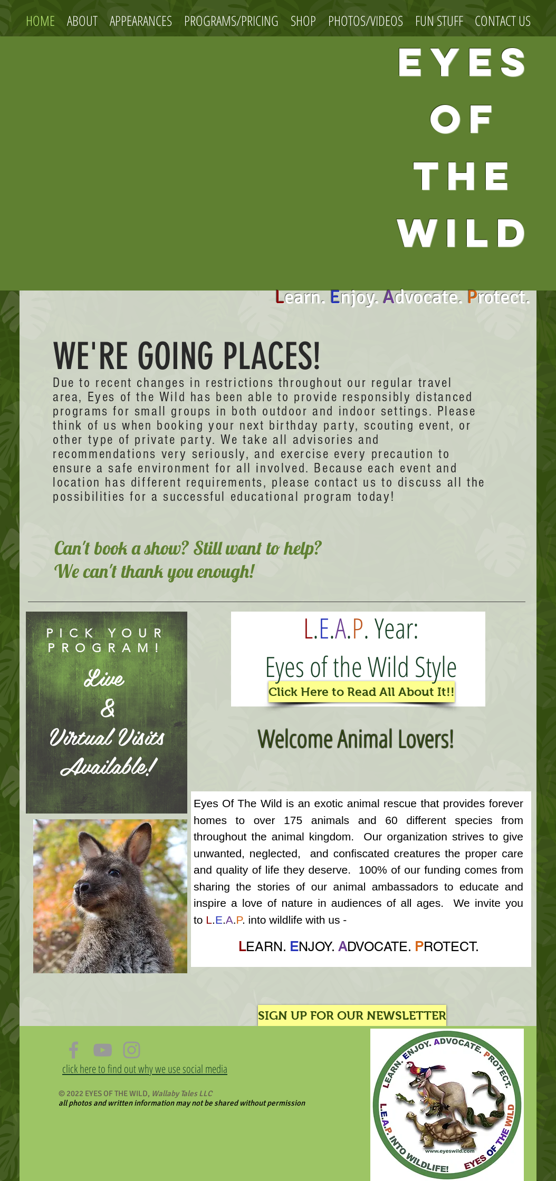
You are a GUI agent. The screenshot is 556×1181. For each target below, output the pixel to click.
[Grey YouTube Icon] (102, 1050)
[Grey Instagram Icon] (131, 1050)
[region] (106, 713)
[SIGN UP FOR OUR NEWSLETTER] (352, 1015)
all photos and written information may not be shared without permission (182, 1103)
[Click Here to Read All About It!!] (362, 691)
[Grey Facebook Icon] (73, 1050)
